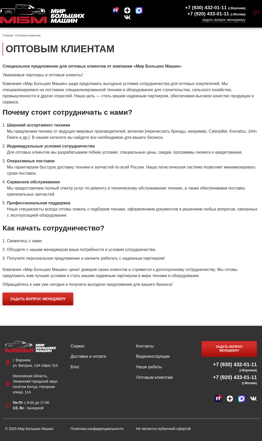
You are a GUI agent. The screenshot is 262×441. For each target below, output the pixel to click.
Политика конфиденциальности (97, 428)
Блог (75, 366)
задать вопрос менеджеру (223, 20)
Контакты (145, 346)
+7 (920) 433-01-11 (216, 13)
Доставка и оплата (88, 356)
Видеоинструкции (153, 356)
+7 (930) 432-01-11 (215, 7)
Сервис (78, 346)
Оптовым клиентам (154, 377)
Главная (8, 35)
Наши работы (149, 366)
